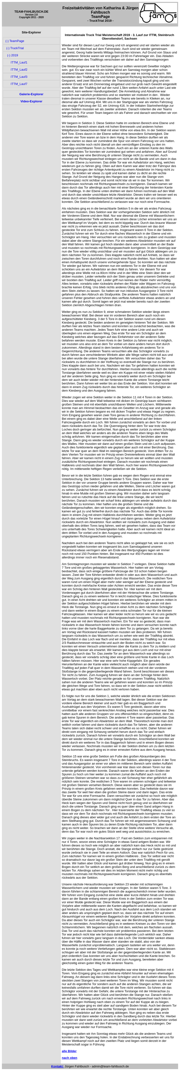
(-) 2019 (11, 55)
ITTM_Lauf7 (16, 84)
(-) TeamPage (14, 41)
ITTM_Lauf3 (16, 77)
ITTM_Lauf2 (16, 69)
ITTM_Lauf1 (16, 62)
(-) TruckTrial (14, 48)
